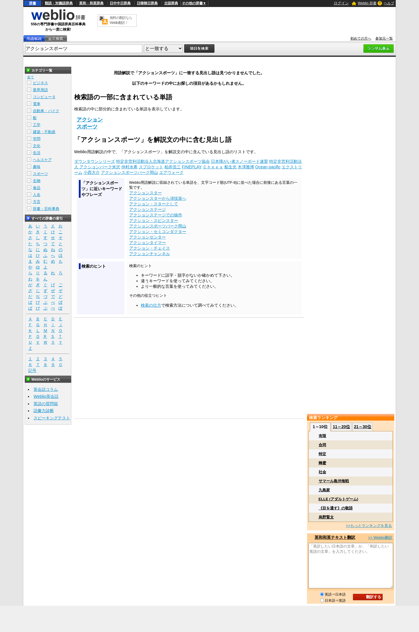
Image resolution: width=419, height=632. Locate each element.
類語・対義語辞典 (59, 3)
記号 (32, 370)
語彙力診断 (43, 410)
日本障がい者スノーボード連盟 (239, 161)
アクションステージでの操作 (155, 215)
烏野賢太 (326, 517)
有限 (322, 436)
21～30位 (362, 426)
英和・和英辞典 (91, 3)
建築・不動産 (44, 132)
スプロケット (151, 167)
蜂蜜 (322, 463)
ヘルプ (389, 3)
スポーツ (87, 127)
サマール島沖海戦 (334, 481)
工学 (36, 125)
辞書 (32, 3)
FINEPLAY (192, 167)
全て (30, 77)
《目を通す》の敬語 (336, 508)
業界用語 (40, 90)
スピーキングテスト (51, 418)
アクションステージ (147, 209)
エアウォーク (171, 172)
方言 (36, 202)
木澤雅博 (246, 167)
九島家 (324, 490)
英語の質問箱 (45, 403)
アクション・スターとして (153, 204)
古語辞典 (171, 3)
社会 (322, 472)
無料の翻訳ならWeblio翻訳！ (121, 20)
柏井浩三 (172, 167)
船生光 (230, 167)
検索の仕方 (151, 305)
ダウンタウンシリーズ (94, 161)
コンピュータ (44, 97)
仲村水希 (129, 167)
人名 (36, 195)
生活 (36, 153)
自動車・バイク (46, 111)
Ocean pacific (267, 167)
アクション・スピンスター (153, 220)
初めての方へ (360, 38)
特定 (322, 454)
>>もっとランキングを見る (369, 525)
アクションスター (145, 192)
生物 (36, 181)
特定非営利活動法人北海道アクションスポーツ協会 (163, 161)
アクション (90, 120)
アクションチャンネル (149, 253)
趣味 (36, 167)
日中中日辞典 (120, 3)
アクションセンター (147, 237)
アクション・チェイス (149, 248)
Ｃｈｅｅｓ (213, 167)
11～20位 (341, 426)
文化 (36, 146)
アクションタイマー (147, 242)
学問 (36, 139)
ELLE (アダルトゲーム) (338, 499)
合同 (322, 445)
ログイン (341, 3)
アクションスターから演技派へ (157, 198)
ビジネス (40, 83)
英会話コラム (45, 389)
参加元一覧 (384, 38)
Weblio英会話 (45, 396)
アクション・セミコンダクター (157, 231)
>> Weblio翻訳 (380, 537)
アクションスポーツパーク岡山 (129, 172)
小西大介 (92, 172)
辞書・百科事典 (46, 208)
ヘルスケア (42, 160)
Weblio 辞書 (367, 3)
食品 (36, 188)
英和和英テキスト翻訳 (335, 537)
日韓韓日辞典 (147, 3)
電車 (36, 104)
